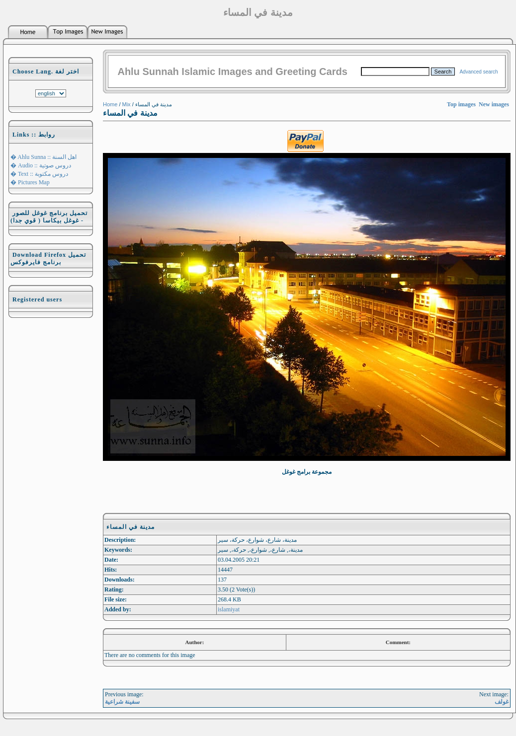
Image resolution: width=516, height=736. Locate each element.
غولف (502, 701)
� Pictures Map (30, 182)
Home (110, 104)
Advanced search (478, 71)
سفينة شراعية (122, 701)
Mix (126, 104)
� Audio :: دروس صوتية (40, 165)
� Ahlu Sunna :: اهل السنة (43, 156)
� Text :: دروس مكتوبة (39, 173)
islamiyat (229, 609)
